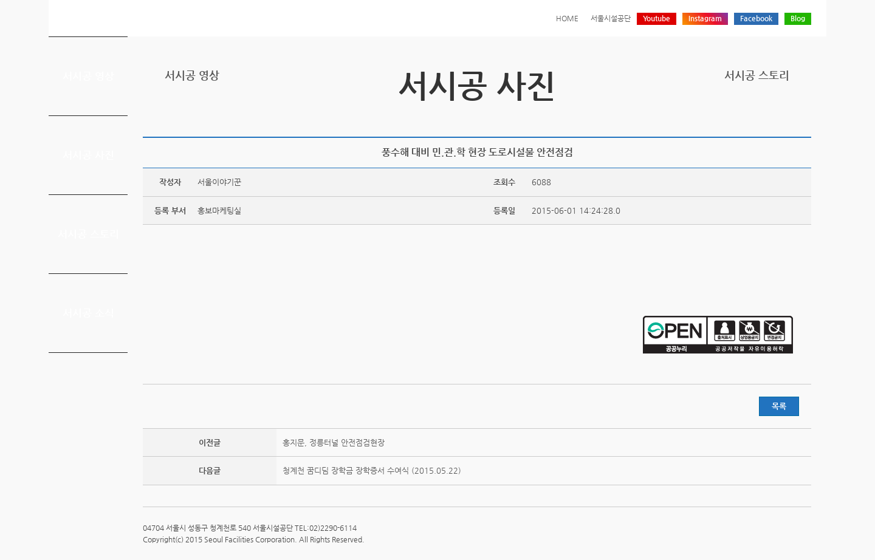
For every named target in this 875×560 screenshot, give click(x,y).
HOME (567, 18)
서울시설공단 (611, 18)
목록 (779, 406)
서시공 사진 (88, 155)
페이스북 (766, 117)
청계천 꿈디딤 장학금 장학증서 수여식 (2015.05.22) (372, 470)
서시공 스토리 (88, 234)
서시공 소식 (88, 313)
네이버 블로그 (785, 117)
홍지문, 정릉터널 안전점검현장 (334, 442)
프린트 (728, 117)
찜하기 (804, 117)
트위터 (747, 117)
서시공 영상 (88, 76)
